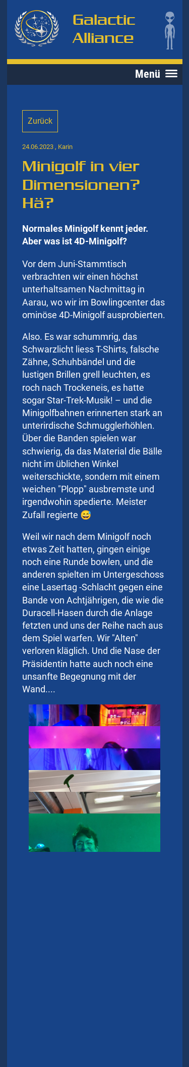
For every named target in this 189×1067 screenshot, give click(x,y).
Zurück (40, 121)
